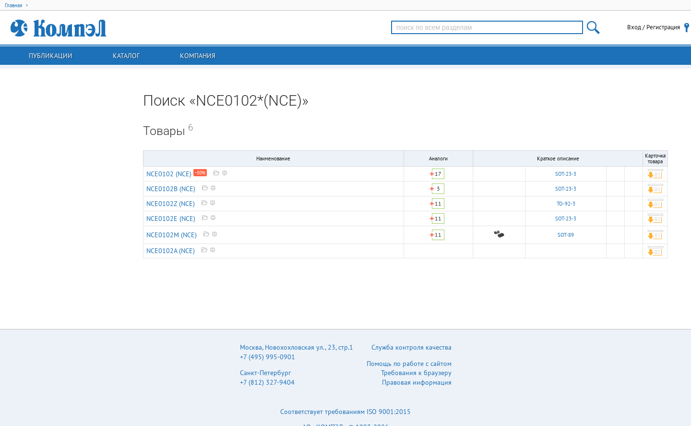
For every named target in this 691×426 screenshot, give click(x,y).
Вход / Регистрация (653, 27)
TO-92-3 (566, 203)
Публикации (50, 55)
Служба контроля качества (411, 347)
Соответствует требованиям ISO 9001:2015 (345, 411)
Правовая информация (417, 382)
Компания (197, 55)
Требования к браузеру (416, 372)
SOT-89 (566, 234)
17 (438, 173)
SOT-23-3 (565, 173)
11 (438, 203)
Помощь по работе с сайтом (409, 363)
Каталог (126, 55)
